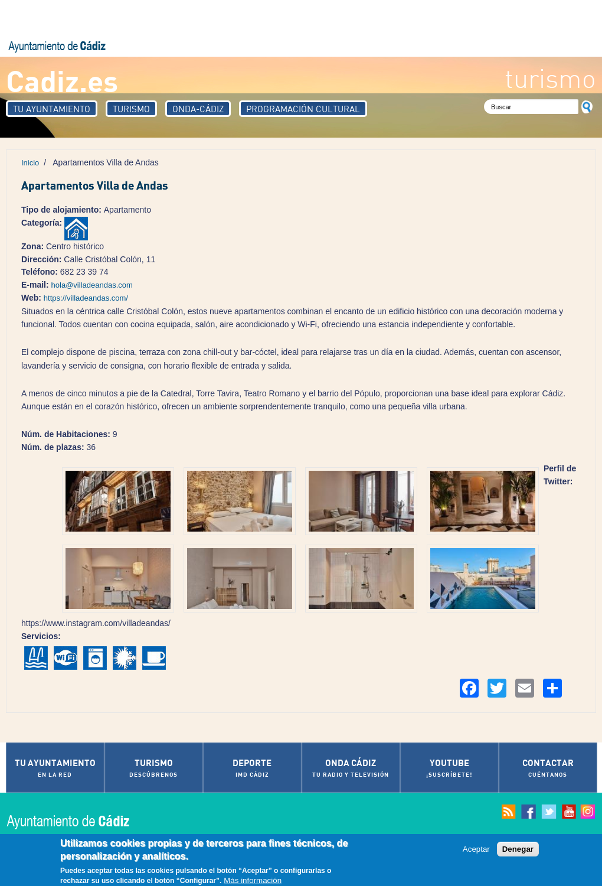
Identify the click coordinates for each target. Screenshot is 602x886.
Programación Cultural (303, 108)
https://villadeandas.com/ (86, 298)
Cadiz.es (62, 80)
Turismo (131, 108)
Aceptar (476, 849)
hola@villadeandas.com (92, 285)
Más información (253, 881)
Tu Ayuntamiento (51, 108)
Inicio (30, 162)
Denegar (518, 849)
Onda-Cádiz (198, 108)
